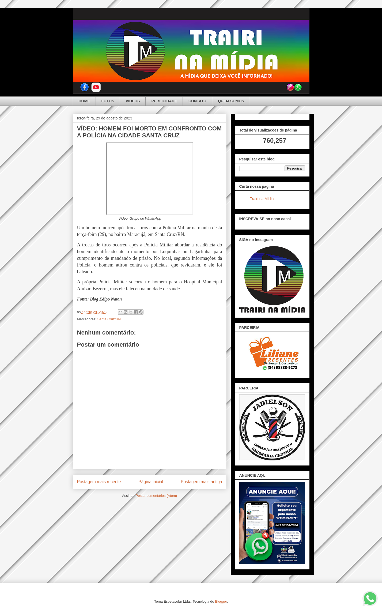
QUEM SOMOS (231, 101)
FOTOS (107, 101)
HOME (84, 101)
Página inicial (150, 481)
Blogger (221, 601)
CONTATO (197, 101)
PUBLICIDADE (164, 101)
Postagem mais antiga (201, 481)
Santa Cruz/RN (108, 319)
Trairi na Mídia (262, 199)
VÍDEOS (133, 101)
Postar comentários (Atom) (156, 496)
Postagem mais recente (99, 481)
